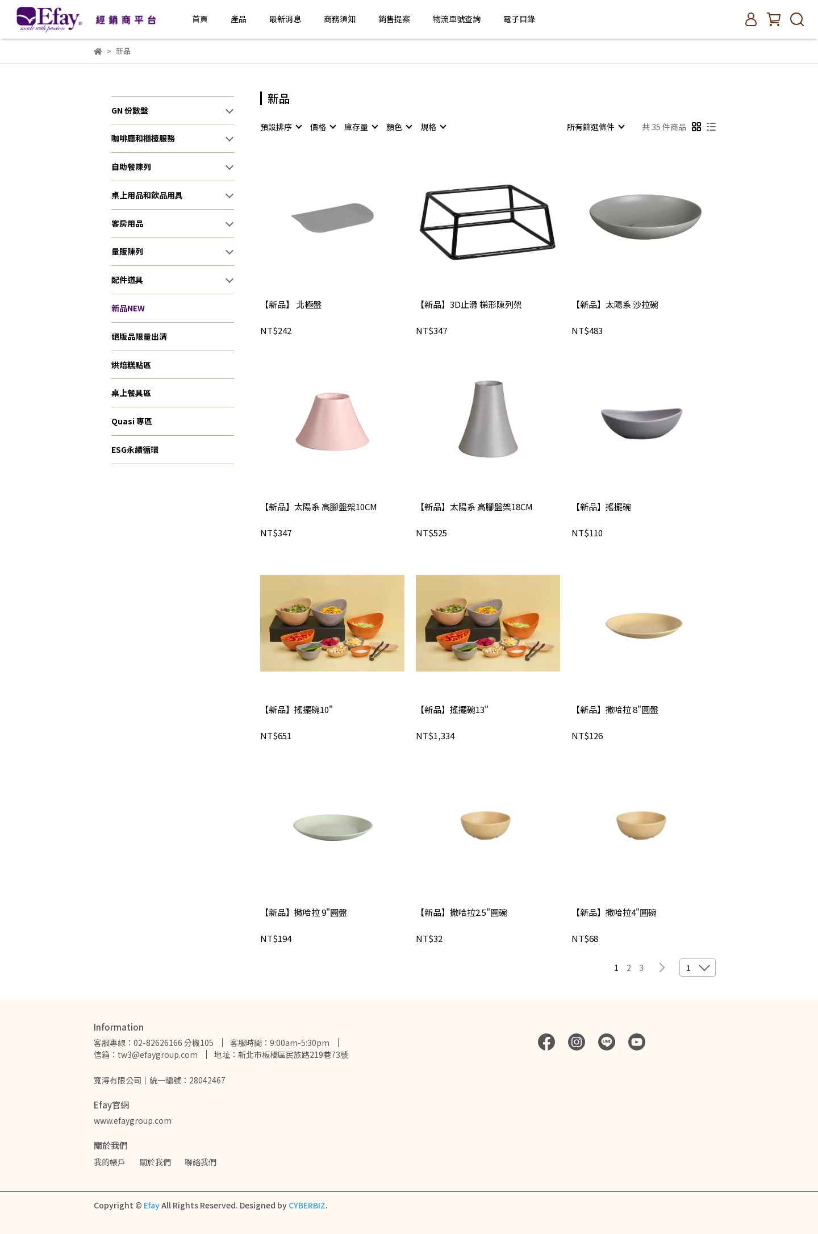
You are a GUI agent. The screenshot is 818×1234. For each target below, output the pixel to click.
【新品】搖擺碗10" (296, 709)
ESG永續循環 (134, 449)
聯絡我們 (200, 1162)
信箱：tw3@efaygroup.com (146, 1054)
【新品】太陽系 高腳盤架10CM (318, 507)
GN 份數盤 (129, 110)
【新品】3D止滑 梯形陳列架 (469, 304)
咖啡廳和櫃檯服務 (143, 138)
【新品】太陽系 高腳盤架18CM (474, 507)
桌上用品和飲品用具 (147, 195)
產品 (239, 18)
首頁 (200, 18)
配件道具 (127, 279)
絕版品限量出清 (139, 336)
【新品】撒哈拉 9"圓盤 (303, 912)
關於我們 (155, 1162)
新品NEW (128, 308)
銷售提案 (394, 18)
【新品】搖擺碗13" (452, 709)
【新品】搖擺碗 (601, 507)
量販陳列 (127, 251)
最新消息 (285, 18)
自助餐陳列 (131, 166)
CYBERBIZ (307, 1205)
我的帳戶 (110, 1162)
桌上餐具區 (131, 392)
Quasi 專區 (131, 421)
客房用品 (127, 223)
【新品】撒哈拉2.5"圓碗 (461, 912)
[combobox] (280, 126)
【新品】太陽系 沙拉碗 (614, 304)
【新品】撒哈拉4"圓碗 (614, 912)
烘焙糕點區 (131, 364)
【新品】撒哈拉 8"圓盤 (614, 709)
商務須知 (340, 18)
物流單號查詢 (457, 18)
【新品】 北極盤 (291, 304)
